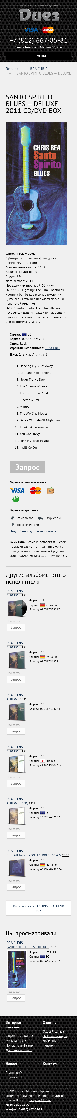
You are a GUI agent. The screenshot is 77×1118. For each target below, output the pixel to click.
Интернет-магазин (14, 1024)
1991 (17, 595)
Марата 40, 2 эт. (51, 47)
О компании (53, 1022)
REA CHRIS (38, 68)
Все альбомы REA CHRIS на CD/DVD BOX (38, 908)
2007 (38, 855)
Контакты (51, 1063)
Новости (13, 1063)
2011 (32, 947)
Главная (12, 68)
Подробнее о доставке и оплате (33, 531)
